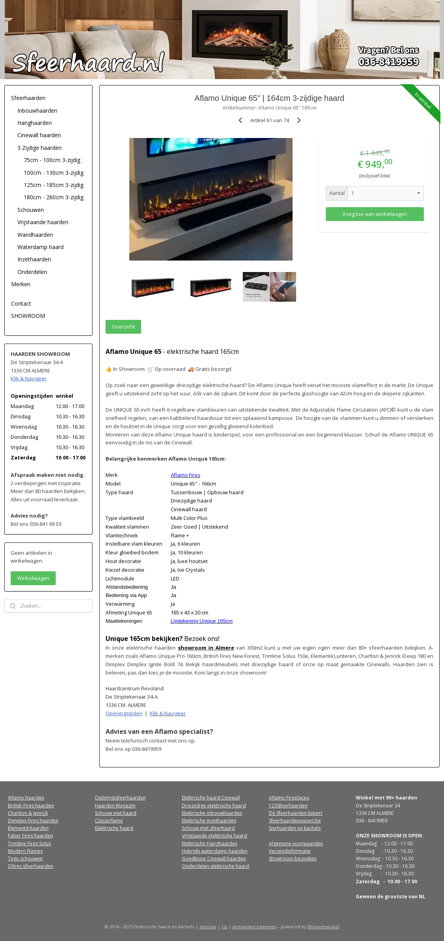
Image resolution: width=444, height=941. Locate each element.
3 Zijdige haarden (39, 147)
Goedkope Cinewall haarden (214, 858)
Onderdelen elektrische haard (215, 866)
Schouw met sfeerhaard (208, 828)
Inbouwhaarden (37, 110)
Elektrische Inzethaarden (209, 820)
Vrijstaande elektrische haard (214, 835)
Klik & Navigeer (168, 713)
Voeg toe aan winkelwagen (374, 213)
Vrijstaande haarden (42, 222)
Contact (21, 303)
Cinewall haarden (39, 135)
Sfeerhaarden (28, 98)
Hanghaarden (34, 123)
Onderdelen (32, 272)
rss (224, 927)
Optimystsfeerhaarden (120, 797)
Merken (20, 284)
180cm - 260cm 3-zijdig (53, 197)
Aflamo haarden (26, 797)
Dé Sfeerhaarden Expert (295, 813)
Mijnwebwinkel (324, 927)
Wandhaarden (35, 234)
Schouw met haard (115, 813)
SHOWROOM (28, 315)
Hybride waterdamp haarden (215, 851)
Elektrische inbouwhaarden (212, 813)
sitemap (207, 927)
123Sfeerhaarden (288, 805)
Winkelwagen (33, 578)
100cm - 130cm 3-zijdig (53, 172)
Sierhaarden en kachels (295, 828)
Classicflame (109, 820)
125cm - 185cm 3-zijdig (53, 185)
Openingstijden (124, 713)
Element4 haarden (28, 828)
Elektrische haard (114, 828)
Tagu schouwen (25, 858)
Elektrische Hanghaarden (210, 843)
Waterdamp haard (40, 247)
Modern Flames (25, 851)
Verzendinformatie (290, 851)
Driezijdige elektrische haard (214, 805)
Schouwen (30, 210)
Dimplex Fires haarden (33, 820)
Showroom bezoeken (293, 858)
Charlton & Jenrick (28, 813)
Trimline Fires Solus (29, 843)
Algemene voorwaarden (296, 843)
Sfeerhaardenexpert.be (295, 820)
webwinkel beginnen (254, 927)
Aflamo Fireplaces (289, 797)
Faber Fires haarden (30, 835)
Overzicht (123, 326)
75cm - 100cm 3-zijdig (52, 160)
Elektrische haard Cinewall (211, 797)
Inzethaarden (34, 259)
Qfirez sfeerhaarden (30, 866)
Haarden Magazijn (115, 805)
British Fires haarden (31, 805)
